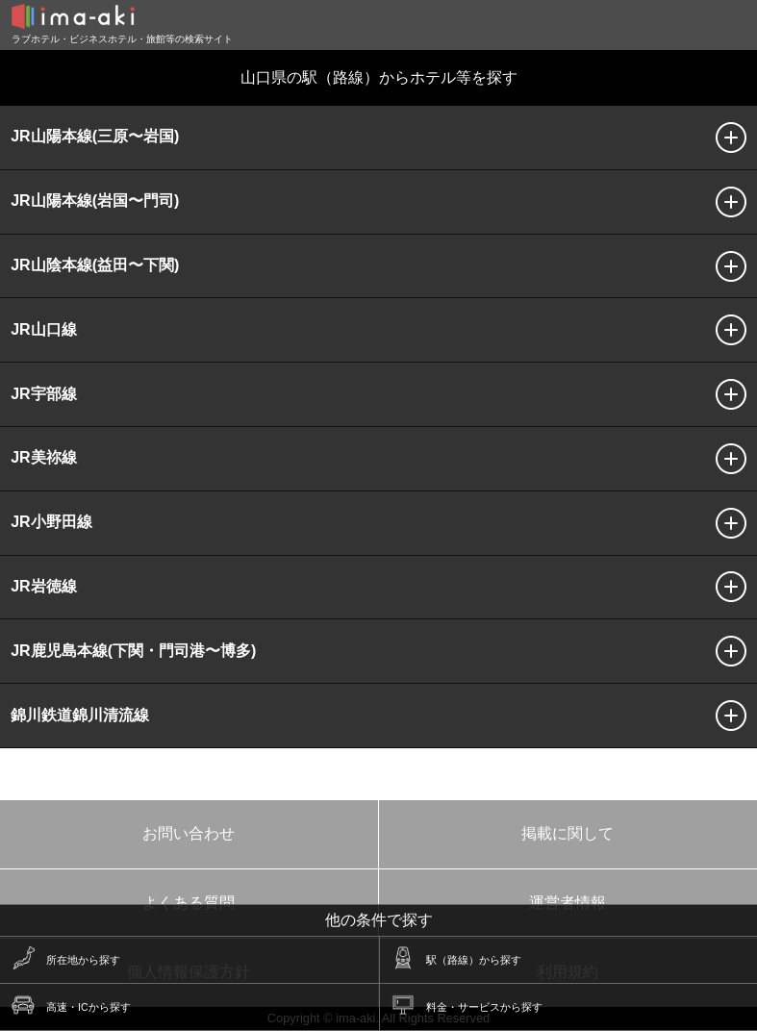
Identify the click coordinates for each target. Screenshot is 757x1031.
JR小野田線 (51, 522)
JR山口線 (43, 329)
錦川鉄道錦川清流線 (80, 715)
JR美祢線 (43, 457)
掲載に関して (567, 833)
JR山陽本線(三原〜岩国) (95, 136)
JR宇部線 (43, 394)
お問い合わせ (188, 833)
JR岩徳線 (43, 586)
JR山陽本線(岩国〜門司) (95, 200)
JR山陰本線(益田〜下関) (95, 265)
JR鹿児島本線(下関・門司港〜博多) (133, 650)
